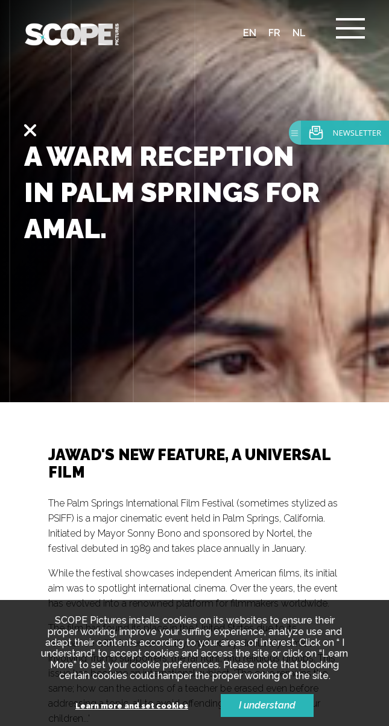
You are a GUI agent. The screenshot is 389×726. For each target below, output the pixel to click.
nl (299, 33)
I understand (267, 705)
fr (274, 33)
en (249, 33)
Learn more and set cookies (131, 706)
